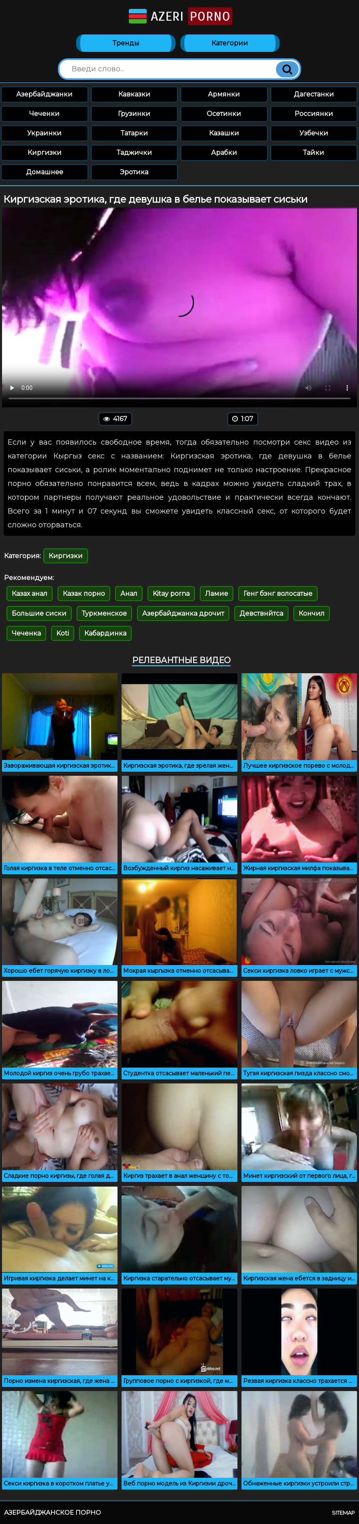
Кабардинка (105, 633)
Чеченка (26, 633)
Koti (62, 633)
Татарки (134, 133)
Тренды (126, 43)
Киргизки (45, 152)
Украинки (44, 133)
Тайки (313, 152)
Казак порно (84, 593)
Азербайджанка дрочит (183, 613)
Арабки (224, 152)
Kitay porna (171, 593)
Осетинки (224, 114)
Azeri (179, 16)
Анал (128, 593)
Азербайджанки (44, 94)
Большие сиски (39, 613)
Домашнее (44, 172)
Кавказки (134, 94)
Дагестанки (314, 94)
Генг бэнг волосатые (278, 593)
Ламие (216, 593)
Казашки (224, 133)
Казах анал (29, 593)
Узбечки (313, 133)
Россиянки (314, 114)
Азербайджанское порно (52, 1512)
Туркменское (104, 613)
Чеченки (44, 114)
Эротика (134, 172)
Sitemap (343, 1512)
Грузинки (134, 114)
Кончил (312, 613)
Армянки (224, 94)
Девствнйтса (261, 613)
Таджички (134, 152)
